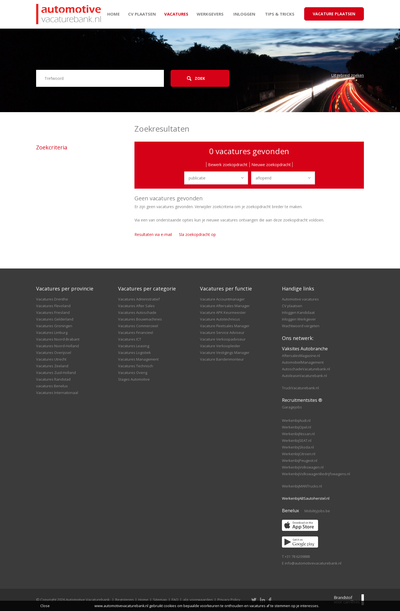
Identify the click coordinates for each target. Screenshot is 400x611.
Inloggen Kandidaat (298, 312)
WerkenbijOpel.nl (296, 427)
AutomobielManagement (303, 362)
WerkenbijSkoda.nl (298, 447)
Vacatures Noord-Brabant (57, 339)
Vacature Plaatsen (334, 13)
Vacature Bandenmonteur (222, 359)
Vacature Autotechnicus (220, 319)
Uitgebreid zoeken (347, 75)
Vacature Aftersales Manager (225, 305)
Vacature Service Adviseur (222, 332)
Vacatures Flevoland (53, 305)
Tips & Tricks (279, 14)
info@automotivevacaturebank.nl (313, 563)
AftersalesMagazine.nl (301, 355)
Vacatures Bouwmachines (140, 319)
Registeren (124, 599)
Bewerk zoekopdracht (228, 164)
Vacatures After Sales (136, 305)
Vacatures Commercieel (138, 325)
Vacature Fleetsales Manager (224, 325)
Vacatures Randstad (53, 379)
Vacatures (176, 14)
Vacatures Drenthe (52, 299)
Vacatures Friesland (53, 312)
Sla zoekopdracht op (197, 234)
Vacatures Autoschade (137, 312)
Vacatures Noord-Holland (57, 345)
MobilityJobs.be (317, 510)
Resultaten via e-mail (153, 234)
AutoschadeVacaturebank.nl (306, 368)
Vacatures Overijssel (53, 352)
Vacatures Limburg (52, 332)
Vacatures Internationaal (57, 392)
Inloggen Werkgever (299, 319)
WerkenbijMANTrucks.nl (302, 486)
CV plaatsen (142, 14)
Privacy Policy (229, 599)
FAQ (175, 599)
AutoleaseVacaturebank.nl (304, 375)
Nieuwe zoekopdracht (271, 164)
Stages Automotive (134, 379)
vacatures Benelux (52, 385)
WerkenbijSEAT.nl (296, 440)
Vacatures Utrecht (51, 359)
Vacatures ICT (129, 339)
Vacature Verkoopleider (220, 345)
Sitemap (160, 599)
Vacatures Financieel (135, 332)
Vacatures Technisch (135, 365)
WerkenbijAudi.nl (296, 420)
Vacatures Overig (132, 372)
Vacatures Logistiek (134, 352)
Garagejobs (292, 407)
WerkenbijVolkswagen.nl (303, 467)
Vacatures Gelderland (54, 319)
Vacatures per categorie (147, 288)
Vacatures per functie (226, 288)
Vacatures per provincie (64, 288)
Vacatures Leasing (133, 345)
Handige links (298, 288)
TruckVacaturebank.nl (300, 387)
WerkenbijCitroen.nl (298, 453)
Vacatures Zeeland (52, 365)
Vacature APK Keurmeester (223, 312)
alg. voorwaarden (198, 599)
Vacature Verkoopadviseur (223, 339)
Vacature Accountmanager (222, 299)
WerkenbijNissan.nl (298, 433)
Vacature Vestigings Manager (224, 352)
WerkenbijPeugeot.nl (299, 460)
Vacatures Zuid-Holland (56, 372)
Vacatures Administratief (139, 299)
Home (113, 14)
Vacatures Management (138, 359)
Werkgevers (210, 14)
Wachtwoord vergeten (300, 325)
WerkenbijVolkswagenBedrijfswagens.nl (316, 473)
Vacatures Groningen (54, 325)
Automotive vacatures (300, 299)
